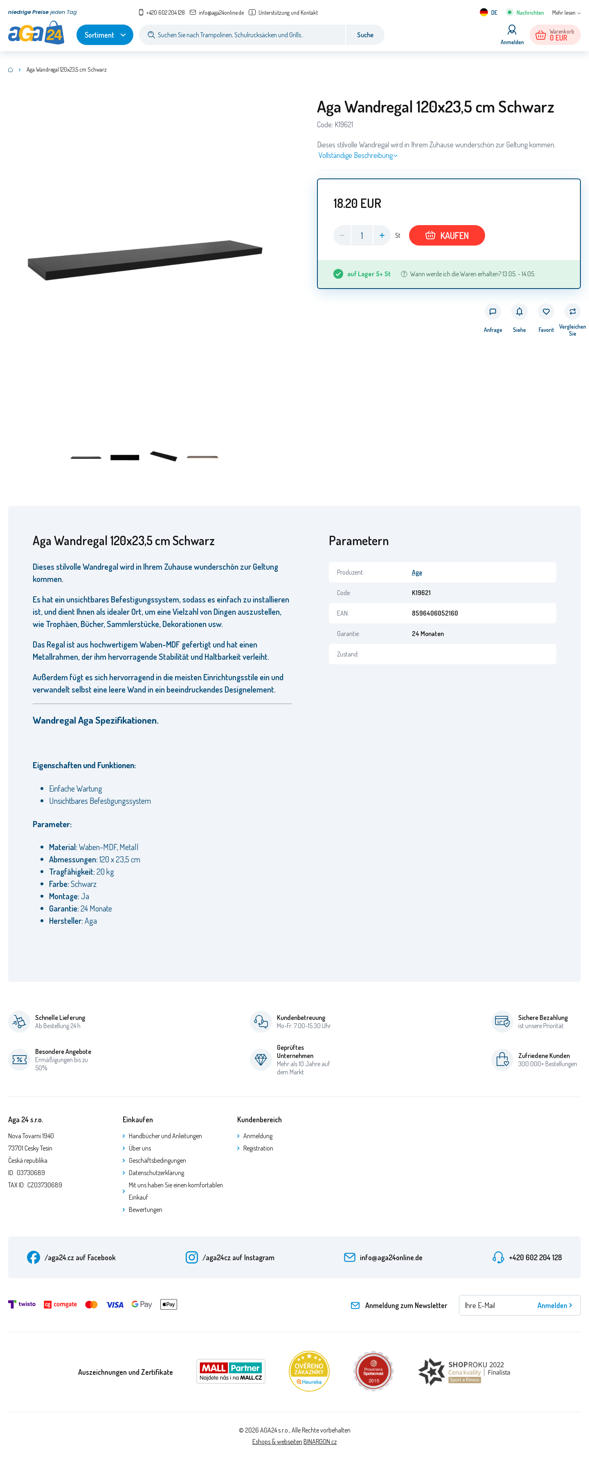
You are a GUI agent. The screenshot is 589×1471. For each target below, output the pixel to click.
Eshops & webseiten (277, 1441)
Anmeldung (257, 1136)
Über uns (140, 1148)
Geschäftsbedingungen (157, 1160)
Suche (365, 35)
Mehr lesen (564, 12)
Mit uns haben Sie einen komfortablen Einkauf (176, 1191)
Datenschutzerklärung (156, 1173)
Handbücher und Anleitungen (165, 1136)
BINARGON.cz (320, 1441)
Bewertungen (145, 1209)
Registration (258, 1148)
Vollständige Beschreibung (356, 155)
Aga (417, 572)
